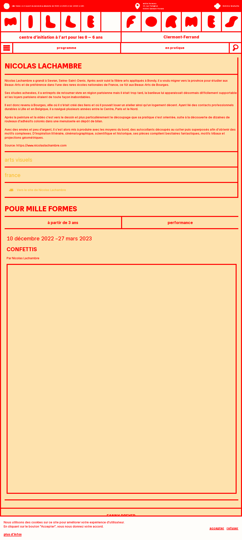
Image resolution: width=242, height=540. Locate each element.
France (13, 174)
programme (66, 47)
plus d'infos (13, 534)
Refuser (232, 528)
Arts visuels (18, 159)
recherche (235, 48)
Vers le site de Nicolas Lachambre (41, 189)
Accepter (216, 528)
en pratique (174, 47)
